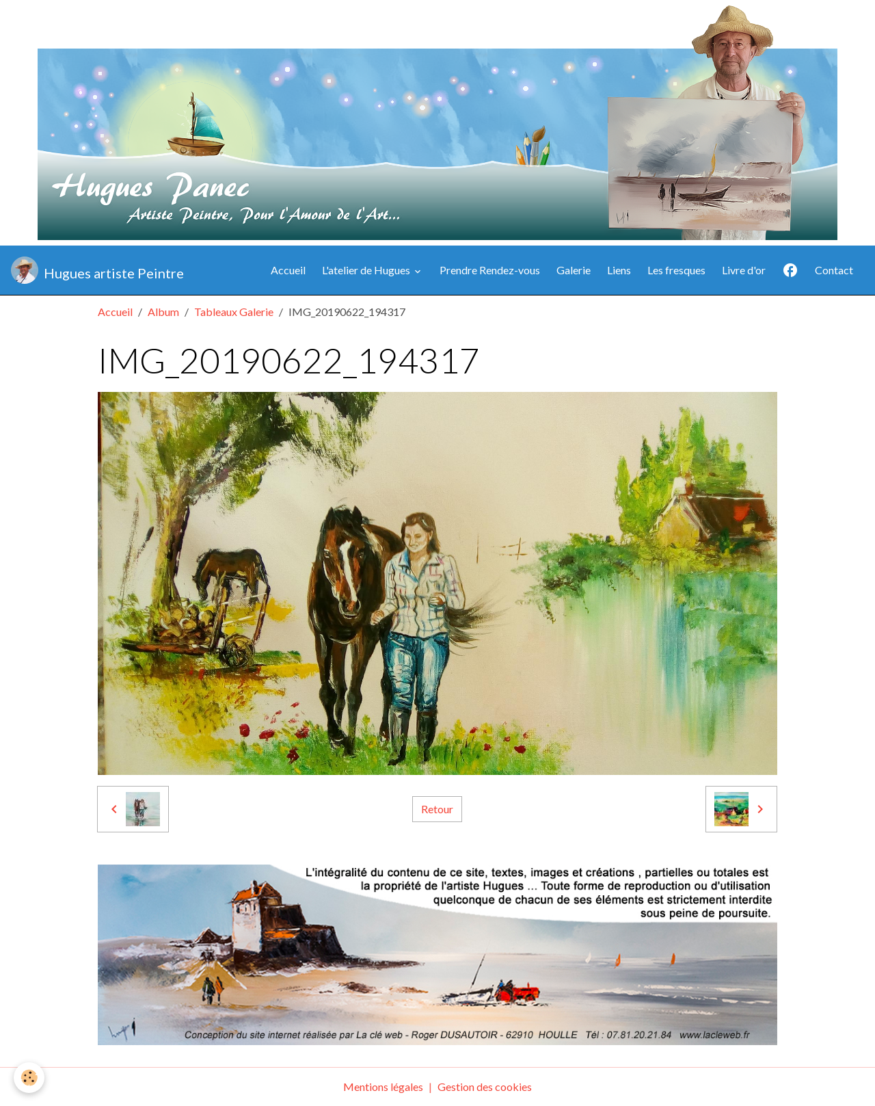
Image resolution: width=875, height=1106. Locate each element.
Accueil (288, 269)
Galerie (573, 269)
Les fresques (676, 269)
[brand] (97, 270)
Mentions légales (383, 1086)
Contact (834, 269)
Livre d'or (744, 269)
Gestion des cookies (485, 1086)
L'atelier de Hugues (367, 269)
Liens (619, 269)
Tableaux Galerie (233, 311)
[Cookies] (29, 1077)
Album (163, 311)
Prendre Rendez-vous (490, 269)
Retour (437, 808)
